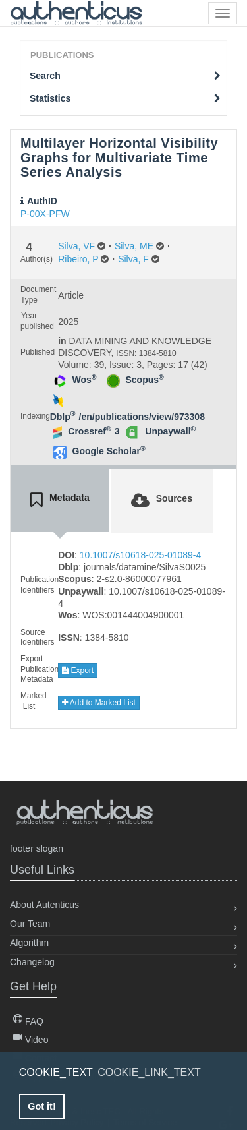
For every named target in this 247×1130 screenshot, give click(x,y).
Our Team (30, 923)
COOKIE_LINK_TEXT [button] (149, 1072)
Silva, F (133, 259)
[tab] (60, 500)
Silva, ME (134, 246)
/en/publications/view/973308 (142, 416)
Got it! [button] (41, 1106)
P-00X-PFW (45, 213)
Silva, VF (76, 246)
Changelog (32, 962)
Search (125, 76)
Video (30, 1039)
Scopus (145, 379)
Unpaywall (170, 431)
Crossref (89, 431)
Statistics (125, 98)
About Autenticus (44, 904)
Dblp (63, 416)
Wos (84, 379)
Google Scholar (109, 451)
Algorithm (29, 942)
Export (78, 670)
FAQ (28, 1021)
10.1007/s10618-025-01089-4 (141, 555)
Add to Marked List (99, 702)
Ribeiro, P (78, 259)
